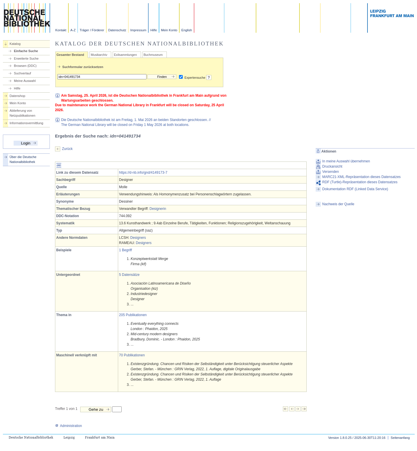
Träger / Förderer (92, 30)
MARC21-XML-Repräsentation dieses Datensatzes (361, 177)
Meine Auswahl (25, 80)
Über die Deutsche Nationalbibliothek (23, 159)
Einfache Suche (26, 51)
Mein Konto (169, 30)
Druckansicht (332, 166)
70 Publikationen (132, 355)
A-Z (73, 30)
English (186, 30)
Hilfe (153, 30)
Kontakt (60, 30)
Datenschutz (117, 30)
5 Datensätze (129, 275)
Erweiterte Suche (26, 58)
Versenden (330, 172)
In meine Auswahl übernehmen (346, 161)
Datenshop (17, 96)
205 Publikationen (133, 315)
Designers (138, 238)
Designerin (157, 209)
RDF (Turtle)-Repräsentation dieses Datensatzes (360, 182)
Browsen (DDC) (25, 65)
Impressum (138, 30)
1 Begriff (125, 250)
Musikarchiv (99, 54)
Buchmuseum (153, 54)
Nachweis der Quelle (338, 204)
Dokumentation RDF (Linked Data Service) (355, 189)
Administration (68, 426)
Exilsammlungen (125, 54)
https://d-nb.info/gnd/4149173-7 (143, 172)
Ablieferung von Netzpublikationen (22, 113)
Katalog (15, 43)
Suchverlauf (22, 73)
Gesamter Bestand (70, 54)
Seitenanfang (400, 437)
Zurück (67, 149)
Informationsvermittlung (26, 123)
